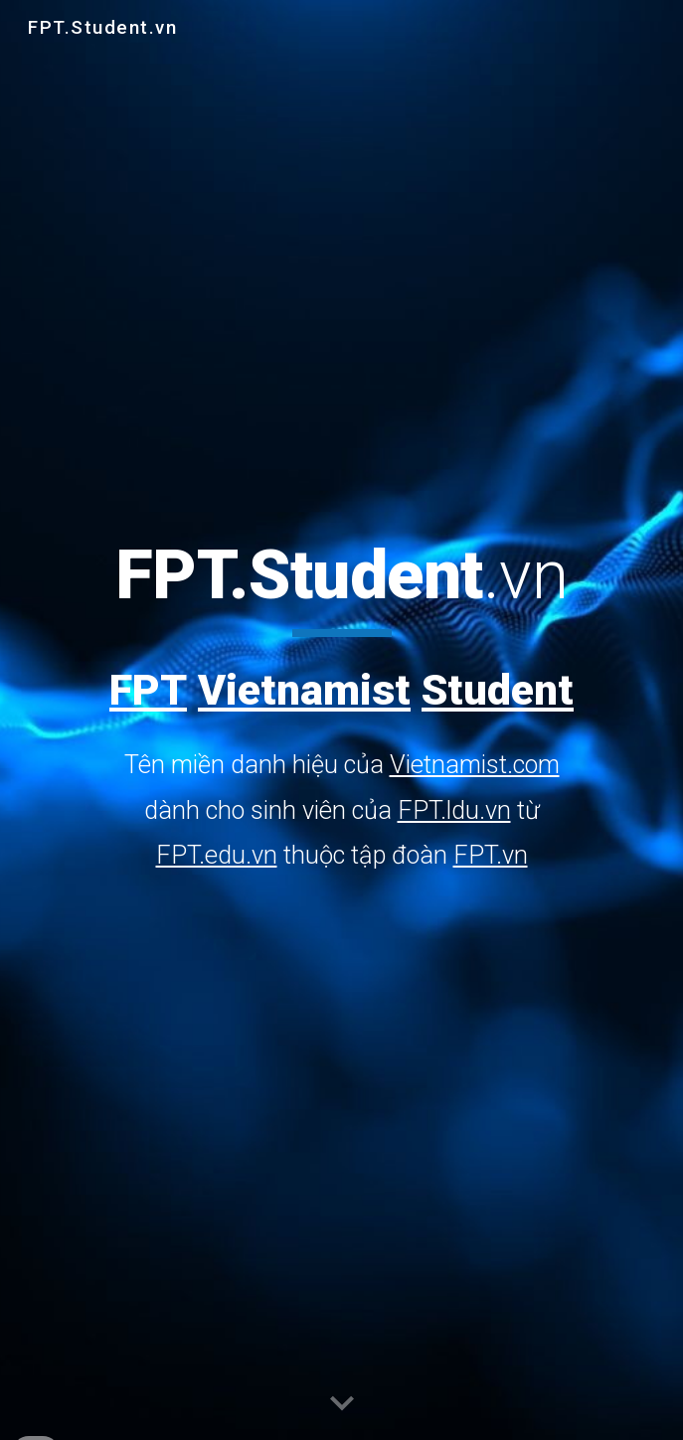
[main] (341, 706)
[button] (342, 1404)
